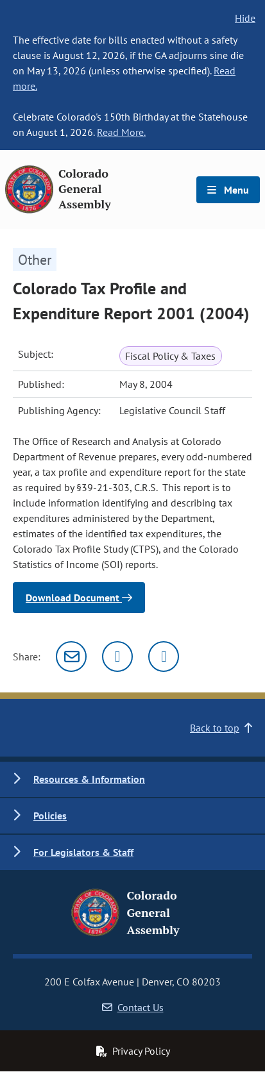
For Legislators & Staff (83, 852)
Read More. (121, 132)
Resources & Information (89, 779)
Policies (50, 815)
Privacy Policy (133, 1051)
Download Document (79, 597)
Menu (228, 189)
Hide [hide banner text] (245, 18)
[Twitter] (117, 656)
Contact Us (133, 1007)
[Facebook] (163, 656)
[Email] (71, 656)
